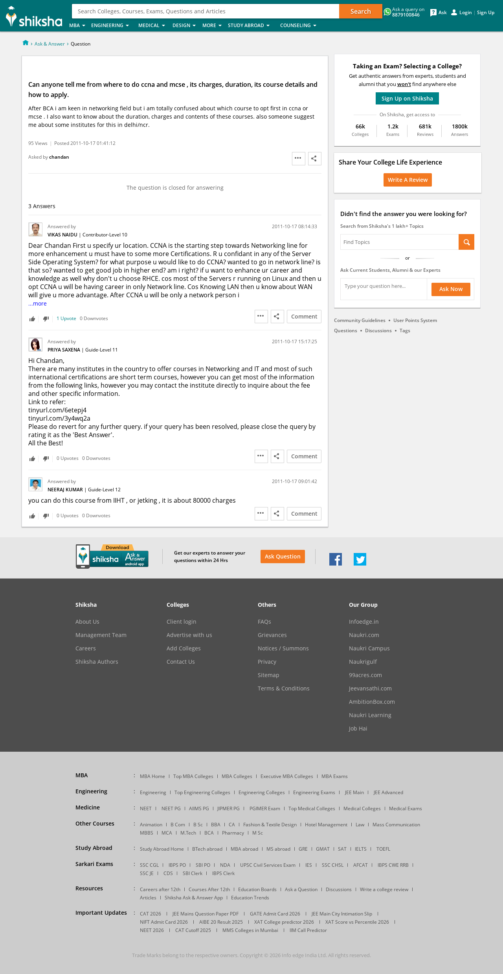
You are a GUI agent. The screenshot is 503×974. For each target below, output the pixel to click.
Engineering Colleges (262, 792)
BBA (215, 824)
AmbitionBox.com (372, 702)
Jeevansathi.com (370, 688)
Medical (153, 25)
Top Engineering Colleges (202, 792)
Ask (443, 12)
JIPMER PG (228, 808)
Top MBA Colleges (193, 776)
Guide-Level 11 (101, 349)
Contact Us (181, 662)
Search (361, 11)
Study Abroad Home (162, 849)
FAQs (264, 621)
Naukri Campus (369, 648)
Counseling (300, 25)
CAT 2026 (150, 913)
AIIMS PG (199, 808)
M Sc (257, 832)
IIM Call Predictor (308, 930)
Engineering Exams (314, 792)
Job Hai (358, 728)
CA (232, 824)
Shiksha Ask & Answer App (194, 897)
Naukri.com (364, 635)
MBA (77, 25)
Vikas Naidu (63, 234)
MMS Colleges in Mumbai (250, 930)
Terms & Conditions (284, 688)
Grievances (272, 635)
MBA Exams (334, 776)
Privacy (267, 662)
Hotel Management (326, 824)
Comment (304, 316)
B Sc (198, 824)
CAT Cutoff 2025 (193, 930)
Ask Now (451, 289)
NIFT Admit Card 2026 (164, 922)
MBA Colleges (237, 776)
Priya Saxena (64, 349)
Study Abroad (251, 25)
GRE (303, 849)
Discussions (378, 330)
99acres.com (365, 675)
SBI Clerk (192, 873)
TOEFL (383, 849)
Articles (148, 897)
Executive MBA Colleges (287, 776)
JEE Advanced (388, 792)
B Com (178, 824)
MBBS (146, 832)
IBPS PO (177, 865)
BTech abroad (207, 849)
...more (37, 303)
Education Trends (250, 897)
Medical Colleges (362, 808)
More (212, 25)
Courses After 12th (209, 889)
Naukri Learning (370, 715)
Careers (85, 648)
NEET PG (171, 808)
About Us (87, 621)
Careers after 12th (160, 889)
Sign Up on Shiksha (407, 98)
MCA (167, 832)
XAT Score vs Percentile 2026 (357, 922)
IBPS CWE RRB (393, 865)
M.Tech (188, 832)
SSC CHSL (332, 865)
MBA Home (152, 776)
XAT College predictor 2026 (284, 922)
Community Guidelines (360, 320)
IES (308, 865)
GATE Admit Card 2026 (275, 913)
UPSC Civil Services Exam (268, 865)
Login (465, 12)
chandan (59, 157)
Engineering (112, 25)
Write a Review (408, 179)
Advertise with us (189, 635)
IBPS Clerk (223, 873)
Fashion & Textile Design (270, 824)
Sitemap (268, 675)
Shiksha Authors (96, 662)
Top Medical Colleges (311, 808)
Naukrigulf (363, 662)
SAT (342, 849)
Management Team (101, 635)
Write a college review (384, 889)
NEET (146, 808)
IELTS (361, 849)
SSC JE (147, 873)
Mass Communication (396, 824)
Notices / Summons (283, 648)
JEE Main (354, 792)
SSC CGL (149, 865)
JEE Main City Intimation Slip (342, 913)
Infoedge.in (364, 621)
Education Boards (257, 889)
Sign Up (485, 12)
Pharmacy (233, 832)
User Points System (415, 320)
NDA (225, 865)
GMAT (323, 849)
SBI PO (203, 865)
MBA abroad (244, 849)
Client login (181, 621)
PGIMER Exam (265, 808)
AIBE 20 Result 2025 (221, 922)
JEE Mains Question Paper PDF (206, 913)
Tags (405, 330)
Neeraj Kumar (66, 489)
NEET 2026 (152, 930)
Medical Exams (405, 808)
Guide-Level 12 (104, 489)
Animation (151, 824)
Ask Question (283, 556)
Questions (345, 330)
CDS (168, 873)
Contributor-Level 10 (105, 234)
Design (185, 25)
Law (360, 824)
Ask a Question (301, 889)
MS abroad (278, 849)
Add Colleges (184, 648)
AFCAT (360, 865)
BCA (209, 832)
